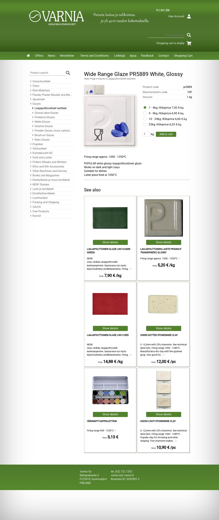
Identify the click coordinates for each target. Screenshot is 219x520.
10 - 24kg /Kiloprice (161, 119)
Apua (133, 55)
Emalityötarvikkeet (42, 193)
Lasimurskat (38, 197)
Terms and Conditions (94, 55)
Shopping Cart (183, 55)
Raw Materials (39, 90)
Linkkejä (119, 55)
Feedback (147, 55)
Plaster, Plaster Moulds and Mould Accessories (51, 94)
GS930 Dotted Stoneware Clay (159, 335)
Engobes (36, 144)
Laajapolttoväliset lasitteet (49, 108)
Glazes (35, 103)
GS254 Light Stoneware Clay (158, 421)
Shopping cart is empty (174, 43)
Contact (164, 55)
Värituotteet (38, 148)
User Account (180, 16)
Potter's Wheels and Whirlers (48, 162)
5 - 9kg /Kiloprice (160, 113)
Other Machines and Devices (48, 171)
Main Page (90, 78)
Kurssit (35, 215)
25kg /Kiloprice (159, 124)
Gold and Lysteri (40, 157)
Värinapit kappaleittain (102, 421)
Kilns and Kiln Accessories (46, 166)
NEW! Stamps (39, 184)
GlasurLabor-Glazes (44, 112)
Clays (34, 85)
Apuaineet (37, 99)
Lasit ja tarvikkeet (41, 189)
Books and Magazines (44, 175)
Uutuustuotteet (39, 81)
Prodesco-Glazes (43, 117)
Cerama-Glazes (42, 126)
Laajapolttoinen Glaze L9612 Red (108, 335)
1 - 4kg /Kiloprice (160, 107)
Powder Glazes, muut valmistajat (52, 130)
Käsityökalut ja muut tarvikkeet (49, 179)
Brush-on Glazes (42, 135)
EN (167, 10)
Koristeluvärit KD (41, 153)
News (51, 55)
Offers (39, 55)
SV (162, 10)
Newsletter (67, 55)
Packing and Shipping (44, 202)
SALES (35, 207)
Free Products (39, 211)
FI (157, 10)
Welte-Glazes (40, 121)
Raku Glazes (40, 139)
